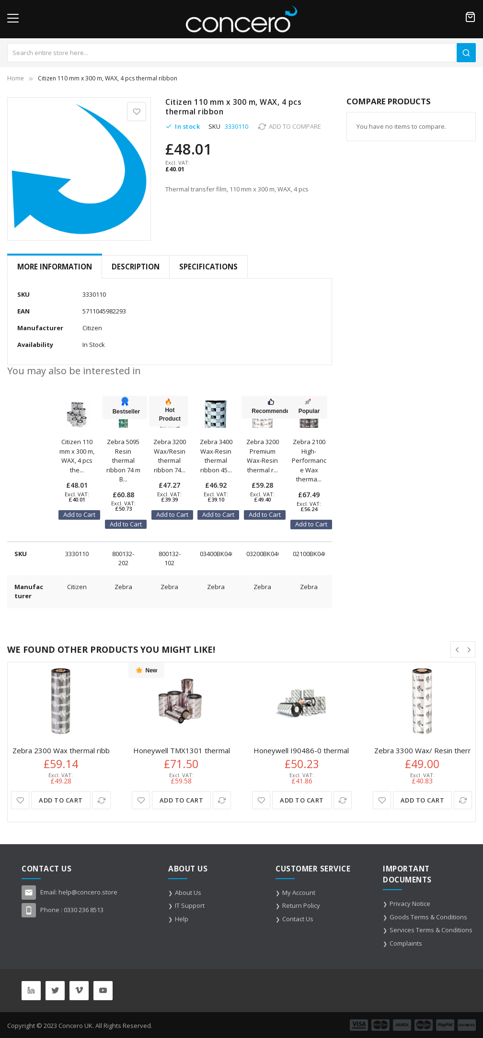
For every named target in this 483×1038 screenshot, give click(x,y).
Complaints (406, 943)
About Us (188, 892)
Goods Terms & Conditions (428, 917)
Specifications (208, 266)
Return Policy (301, 905)
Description (136, 266)
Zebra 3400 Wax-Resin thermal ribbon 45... (216, 455)
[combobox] (241, 52)
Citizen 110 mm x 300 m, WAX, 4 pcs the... (76, 455)
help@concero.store (87, 892)
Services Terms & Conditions (431, 930)
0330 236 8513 (84, 909)
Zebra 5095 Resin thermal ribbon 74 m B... (123, 460)
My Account (298, 892)
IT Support (190, 905)
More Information (54, 266)
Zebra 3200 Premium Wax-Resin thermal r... (262, 455)
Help (181, 919)
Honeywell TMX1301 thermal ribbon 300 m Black (214, 751)
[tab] (54, 267)
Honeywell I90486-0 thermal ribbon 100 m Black (333, 751)
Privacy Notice (410, 903)
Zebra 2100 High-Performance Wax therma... (309, 460)
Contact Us (297, 919)
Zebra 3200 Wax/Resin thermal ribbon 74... (169, 455)
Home (15, 78)
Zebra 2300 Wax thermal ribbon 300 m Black (86, 751)
